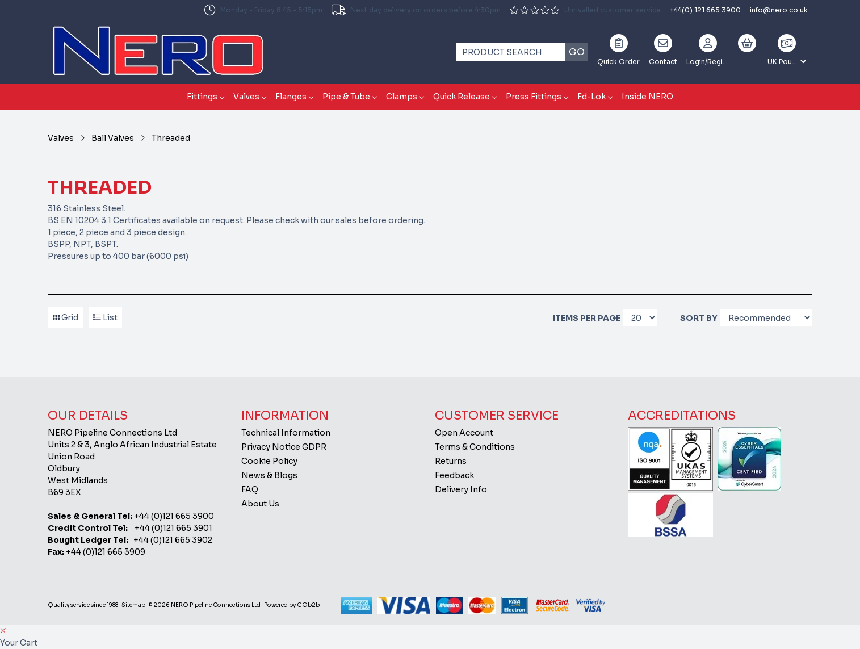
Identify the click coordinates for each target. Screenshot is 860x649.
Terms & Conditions (475, 447)
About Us (260, 504)
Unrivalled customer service (585, 10)
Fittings (202, 96)
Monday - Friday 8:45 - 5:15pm (263, 10)
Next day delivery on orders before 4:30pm (416, 10)
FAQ (249, 489)
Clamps (401, 96)
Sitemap (133, 605)
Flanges (291, 96)
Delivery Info (461, 489)
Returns (451, 461)
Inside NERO (647, 96)
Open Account (464, 433)
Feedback (454, 475)
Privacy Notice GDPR (283, 447)
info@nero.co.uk (779, 10)
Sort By (699, 318)
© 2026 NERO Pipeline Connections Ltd (205, 605)
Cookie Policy (269, 461)
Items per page (586, 318)
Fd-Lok (591, 96)
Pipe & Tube (346, 96)
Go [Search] (577, 52)
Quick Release (461, 96)
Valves (246, 96)
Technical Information (285, 433)
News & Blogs (269, 475)
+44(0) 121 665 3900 (705, 10)
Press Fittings (533, 96)
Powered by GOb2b (292, 605)
